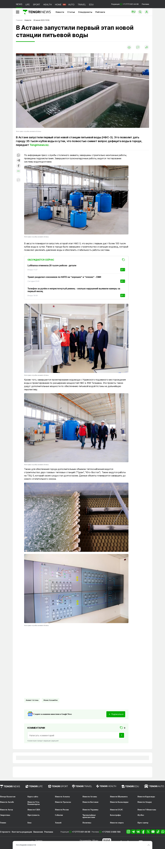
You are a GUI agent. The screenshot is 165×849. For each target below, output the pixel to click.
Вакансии (38, 832)
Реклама (145, 4)
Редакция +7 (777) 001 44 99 (125, 4)
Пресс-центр (142, 823)
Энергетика (5, 815)
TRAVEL (82, 4)
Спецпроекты (85, 12)
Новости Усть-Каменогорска (34, 803)
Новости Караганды (146, 797)
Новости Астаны (89, 797)
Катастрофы (115, 815)
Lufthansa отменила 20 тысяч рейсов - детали (52, 265)
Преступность (34, 815)
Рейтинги (100, 12)
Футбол (140, 815)
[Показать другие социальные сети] (18, 171)
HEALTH (47, 4)
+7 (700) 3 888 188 (111, 832)
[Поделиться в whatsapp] (18, 155)
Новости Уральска (63, 802)
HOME (58, 4)
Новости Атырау (144, 802)
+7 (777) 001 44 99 (81, 832)
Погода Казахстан (7, 797)
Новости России (62, 810)
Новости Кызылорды (119, 802)
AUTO (71, 4)
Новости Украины (90, 810)
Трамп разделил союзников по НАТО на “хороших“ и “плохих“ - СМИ (64, 277)
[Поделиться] (146, 47)
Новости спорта (117, 823)
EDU (91, 4)
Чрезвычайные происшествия (89, 816)
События (59, 815)
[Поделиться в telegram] (18, 160)
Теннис (3, 823)
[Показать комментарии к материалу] (18, 180)
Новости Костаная (90, 802)
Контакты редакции (22, 832)
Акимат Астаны (32, 700)
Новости (60, 12)
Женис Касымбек (50, 700)
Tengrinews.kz (39, 145)
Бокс (30, 823)
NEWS (19, 4)
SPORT (36, 4)
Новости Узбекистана (146, 810)
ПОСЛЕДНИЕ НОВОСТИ (26, 845)
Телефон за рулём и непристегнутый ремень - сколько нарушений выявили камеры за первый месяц (74, 289)
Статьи (71, 12)
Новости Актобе (7, 802)
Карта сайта (33, 797)
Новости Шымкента (119, 797)
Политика (86, 823)
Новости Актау (6, 810)
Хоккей (58, 823)
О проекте (5, 832)
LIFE (27, 4)
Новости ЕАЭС (116, 810)
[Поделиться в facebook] (18, 166)
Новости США (34, 810)
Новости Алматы (62, 797)
